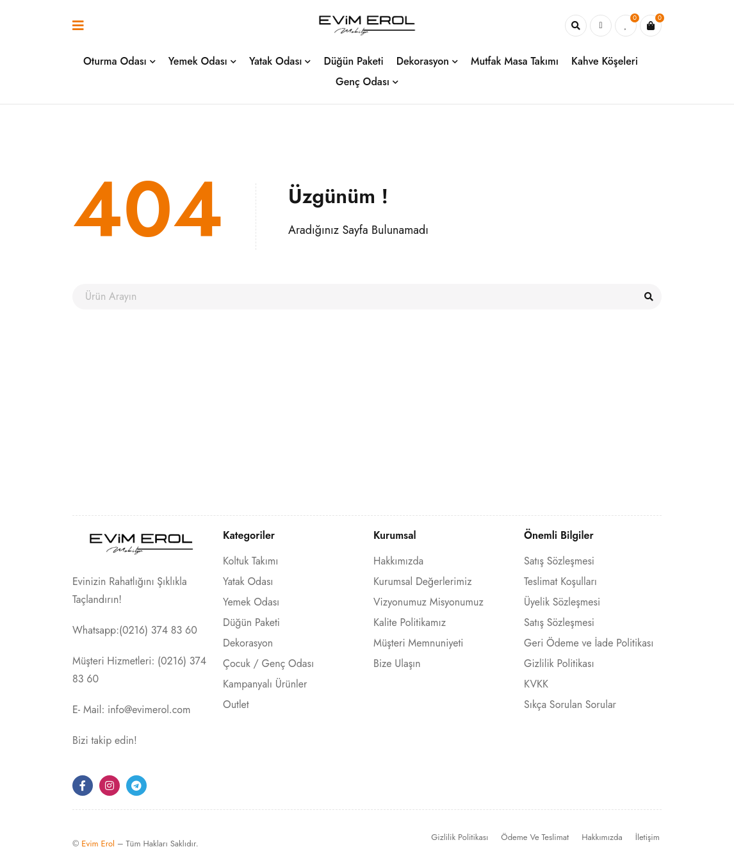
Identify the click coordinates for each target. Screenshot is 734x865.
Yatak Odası (248, 581)
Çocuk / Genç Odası (268, 663)
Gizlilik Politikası (559, 663)
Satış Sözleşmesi (559, 561)
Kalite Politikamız (409, 622)
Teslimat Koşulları (560, 581)
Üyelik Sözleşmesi (562, 602)
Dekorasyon (248, 643)
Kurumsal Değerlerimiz (422, 581)
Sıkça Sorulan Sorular (570, 704)
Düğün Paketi (251, 622)
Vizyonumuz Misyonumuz (428, 602)
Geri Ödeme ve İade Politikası (588, 643)
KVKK (536, 684)
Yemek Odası (251, 602)
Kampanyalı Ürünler (265, 684)
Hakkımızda (398, 561)
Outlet (236, 704)
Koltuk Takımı (250, 561)
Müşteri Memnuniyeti (418, 643)
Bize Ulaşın (397, 663)
